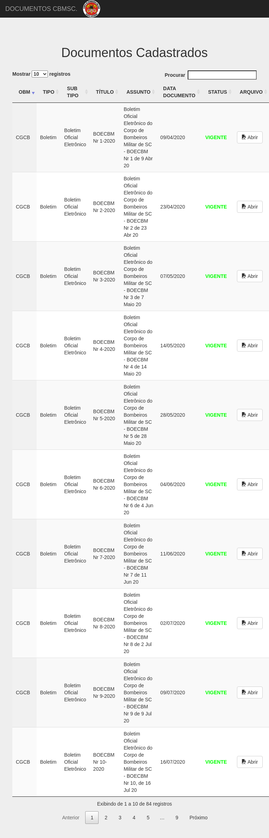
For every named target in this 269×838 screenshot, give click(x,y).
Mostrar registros (41, 73)
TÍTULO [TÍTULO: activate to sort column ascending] (105, 92)
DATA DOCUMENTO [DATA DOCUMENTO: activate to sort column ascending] (179, 92)
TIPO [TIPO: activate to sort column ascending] (49, 92)
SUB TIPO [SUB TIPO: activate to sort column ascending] (73, 92)
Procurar (211, 75)
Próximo (198, 817)
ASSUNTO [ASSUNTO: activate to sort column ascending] (138, 92)
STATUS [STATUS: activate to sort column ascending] (217, 92)
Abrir (250, 137)
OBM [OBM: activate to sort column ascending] (24, 92)
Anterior (70, 817)
